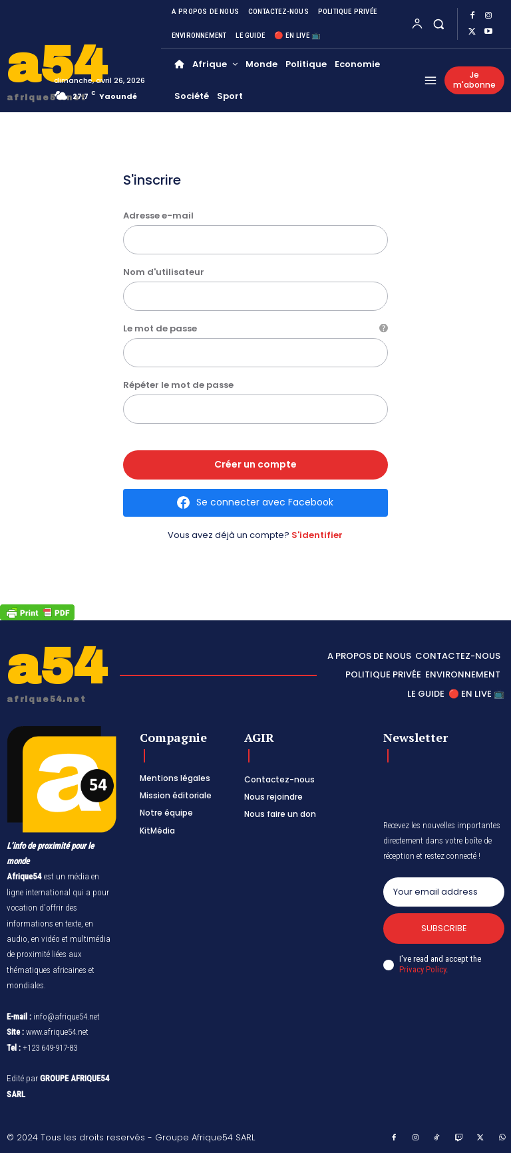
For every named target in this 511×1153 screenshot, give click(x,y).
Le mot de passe (256, 328)
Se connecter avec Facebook (264, 502)
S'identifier (317, 535)
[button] (439, 23)
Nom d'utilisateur (163, 272)
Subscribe (444, 928)
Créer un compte (255, 464)
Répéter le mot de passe (178, 385)
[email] (443, 892)
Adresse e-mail (158, 215)
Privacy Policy (422, 970)
